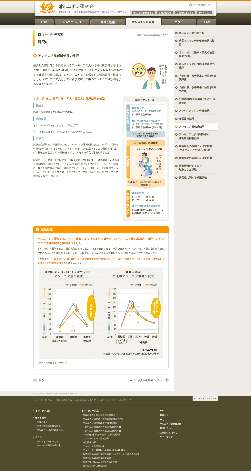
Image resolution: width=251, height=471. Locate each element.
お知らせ (164, 415)
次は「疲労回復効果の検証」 (146, 380)
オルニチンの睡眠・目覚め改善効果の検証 (197, 54)
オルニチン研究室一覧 (191, 32)
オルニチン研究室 (143, 21)
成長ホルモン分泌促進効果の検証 (197, 42)
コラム (179, 21)
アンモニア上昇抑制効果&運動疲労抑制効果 (104, 450)
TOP (44, 21)
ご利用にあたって (168, 432)
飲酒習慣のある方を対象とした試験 (190, 167)
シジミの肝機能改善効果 (49, 445)
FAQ (206, 21)
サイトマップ (166, 437)
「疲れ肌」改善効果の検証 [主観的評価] (197, 89)
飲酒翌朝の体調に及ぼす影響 (195, 157)
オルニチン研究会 (42, 400)
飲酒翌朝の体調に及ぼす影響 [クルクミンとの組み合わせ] (195, 148)
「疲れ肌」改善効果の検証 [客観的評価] (197, 77)
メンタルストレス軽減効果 (194, 110)
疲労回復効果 (186, 118)
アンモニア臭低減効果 (191, 126)
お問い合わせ (166, 428)
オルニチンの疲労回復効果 (50, 430)
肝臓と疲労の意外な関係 (49, 426)
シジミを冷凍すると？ (47, 441)
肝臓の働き (42, 422)
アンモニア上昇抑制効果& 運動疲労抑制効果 (194, 136)
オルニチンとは (72, 21)
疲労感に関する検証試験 (193, 177)
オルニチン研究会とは (170, 424)
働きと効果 (107, 21)
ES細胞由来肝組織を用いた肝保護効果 (197, 101)
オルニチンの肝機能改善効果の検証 (197, 66)
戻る (41, 380)
